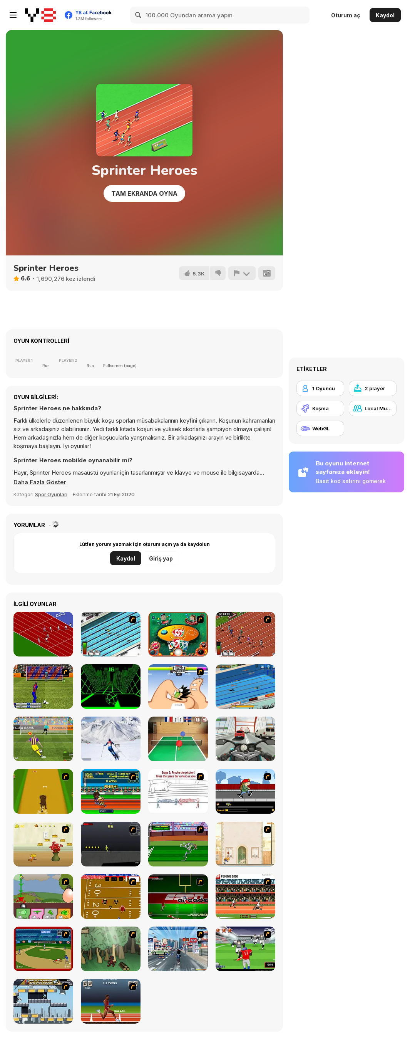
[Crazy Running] (178, 949)
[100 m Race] (245, 634)
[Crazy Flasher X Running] (111, 844)
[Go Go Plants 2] (43, 896)
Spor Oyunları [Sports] (51, 494)
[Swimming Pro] (245, 686)
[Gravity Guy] (43, 1001)
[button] (40, 482)
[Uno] (178, 634)
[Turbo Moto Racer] (245, 739)
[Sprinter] (43, 634)
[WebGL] (320, 428)
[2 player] (373, 388)
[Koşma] (320, 408)
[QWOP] (111, 1001)
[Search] (138, 15)
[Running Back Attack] (245, 949)
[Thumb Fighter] (178, 686)
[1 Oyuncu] (320, 388)
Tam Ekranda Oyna (144, 193)
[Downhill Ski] (111, 739)
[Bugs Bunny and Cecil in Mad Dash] (178, 844)
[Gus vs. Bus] (245, 791)
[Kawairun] (111, 949)
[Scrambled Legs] (111, 896)
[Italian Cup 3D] (43, 686)
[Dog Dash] (43, 791)
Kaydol (385, 15)
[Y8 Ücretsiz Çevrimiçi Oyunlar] (40, 15)
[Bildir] (242, 273)
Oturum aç (345, 15)
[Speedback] (178, 896)
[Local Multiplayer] (373, 408)
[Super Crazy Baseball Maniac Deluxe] (178, 791)
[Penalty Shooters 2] (43, 739)
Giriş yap (161, 558)
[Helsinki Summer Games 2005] (111, 791)
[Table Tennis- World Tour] (178, 739)
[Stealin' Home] (43, 949)
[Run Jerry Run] (43, 844)
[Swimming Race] (111, 634)
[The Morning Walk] (245, 844)
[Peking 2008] (245, 896)
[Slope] (111, 686)
